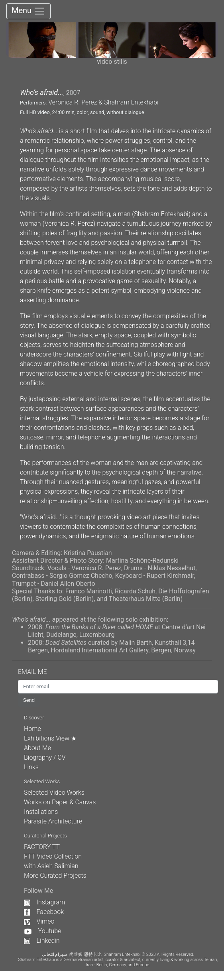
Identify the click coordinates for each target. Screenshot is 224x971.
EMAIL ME (36, 672)
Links (31, 767)
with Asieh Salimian (51, 866)
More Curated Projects (55, 875)
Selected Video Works (54, 792)
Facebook (44, 912)
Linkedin (42, 940)
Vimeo (39, 921)
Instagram (44, 902)
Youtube (42, 931)
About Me (37, 748)
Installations (41, 811)
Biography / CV (45, 757)
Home (32, 729)
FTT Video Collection (53, 856)
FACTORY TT (42, 847)
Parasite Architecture (53, 821)
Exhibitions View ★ (50, 738)
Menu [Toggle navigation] (28, 11)
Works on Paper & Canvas (60, 802)
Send (29, 700)
